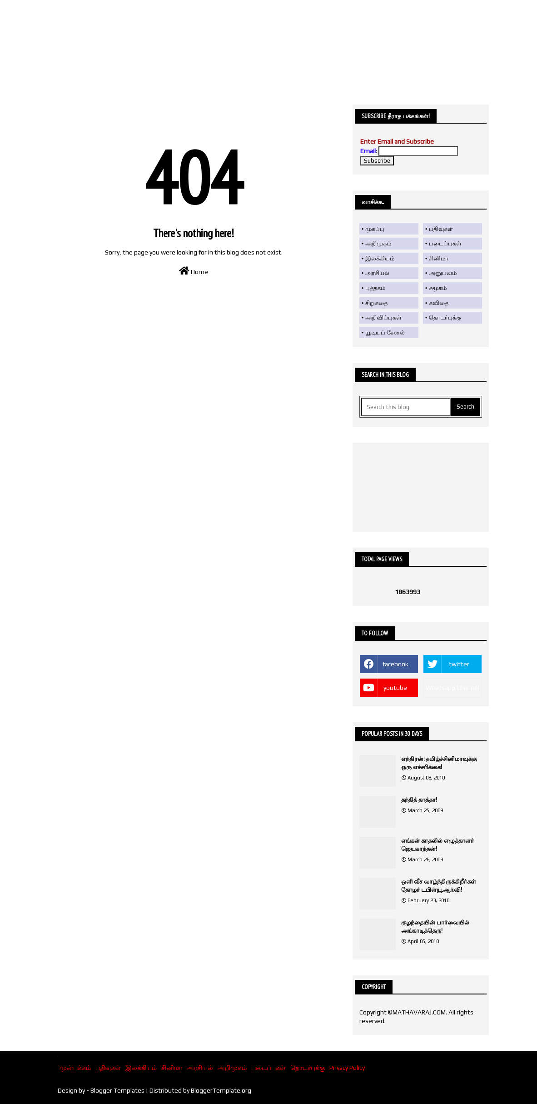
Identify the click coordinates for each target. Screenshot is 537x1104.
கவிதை (438, 303)
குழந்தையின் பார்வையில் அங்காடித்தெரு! (435, 926)
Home (193, 270)
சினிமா (438, 258)
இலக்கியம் (379, 258)
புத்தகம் (375, 288)
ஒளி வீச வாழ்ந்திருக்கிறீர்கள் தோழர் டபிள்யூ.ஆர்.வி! (438, 886)
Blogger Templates (117, 1090)
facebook (395, 664)
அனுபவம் (443, 273)
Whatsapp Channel (452, 687)
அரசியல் (377, 273)
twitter (459, 664)
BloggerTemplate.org (221, 1090)
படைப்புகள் (445, 243)
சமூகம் (438, 288)
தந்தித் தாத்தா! (419, 800)
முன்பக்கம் (75, 1067)
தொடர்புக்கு (445, 317)
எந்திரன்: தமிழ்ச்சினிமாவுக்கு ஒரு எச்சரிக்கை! (439, 763)
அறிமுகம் (378, 243)
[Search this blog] (406, 407)
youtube (395, 687)
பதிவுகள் (441, 228)
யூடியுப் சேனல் (385, 332)
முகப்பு (374, 228)
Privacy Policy (347, 1067)
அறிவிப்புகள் (383, 317)
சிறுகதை (376, 303)
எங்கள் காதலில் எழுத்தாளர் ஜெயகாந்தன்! (437, 845)
